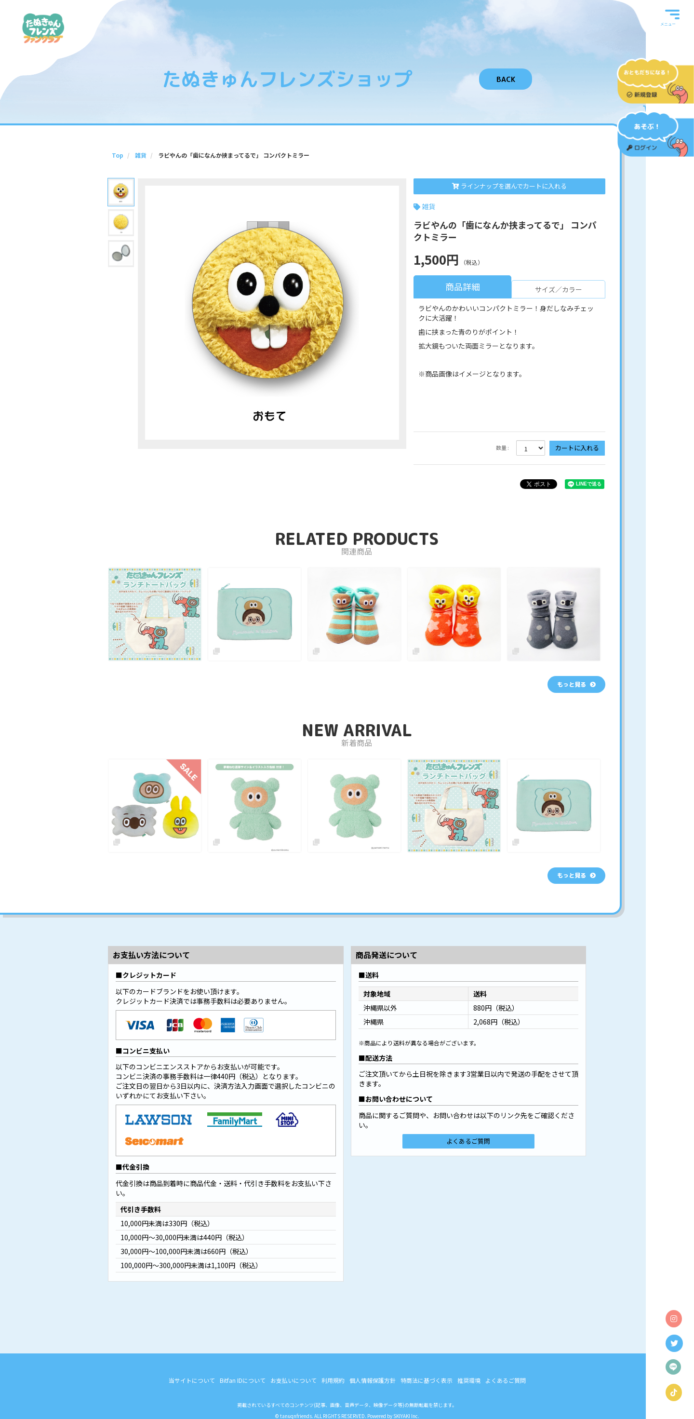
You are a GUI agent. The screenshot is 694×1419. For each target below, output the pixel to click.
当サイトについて (192, 1380)
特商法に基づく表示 (426, 1380)
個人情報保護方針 (372, 1380)
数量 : (502, 447)
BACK (505, 79)
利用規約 (333, 1380)
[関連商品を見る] (576, 684)
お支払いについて (293, 1380)
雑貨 (428, 206)
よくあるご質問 (468, 1141)
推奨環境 (468, 1380)
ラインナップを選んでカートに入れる (509, 185)
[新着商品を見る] (576, 875)
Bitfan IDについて (243, 1380)
